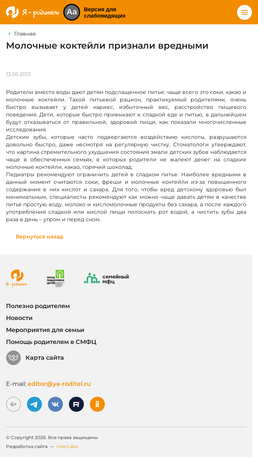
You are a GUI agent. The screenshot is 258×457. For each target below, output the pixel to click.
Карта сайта (35, 357)
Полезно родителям (38, 306)
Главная (25, 33)
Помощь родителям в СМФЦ (51, 341)
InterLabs (67, 446)
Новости (19, 318)
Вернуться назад (39, 237)
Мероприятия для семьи (45, 329)
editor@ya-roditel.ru (59, 383)
